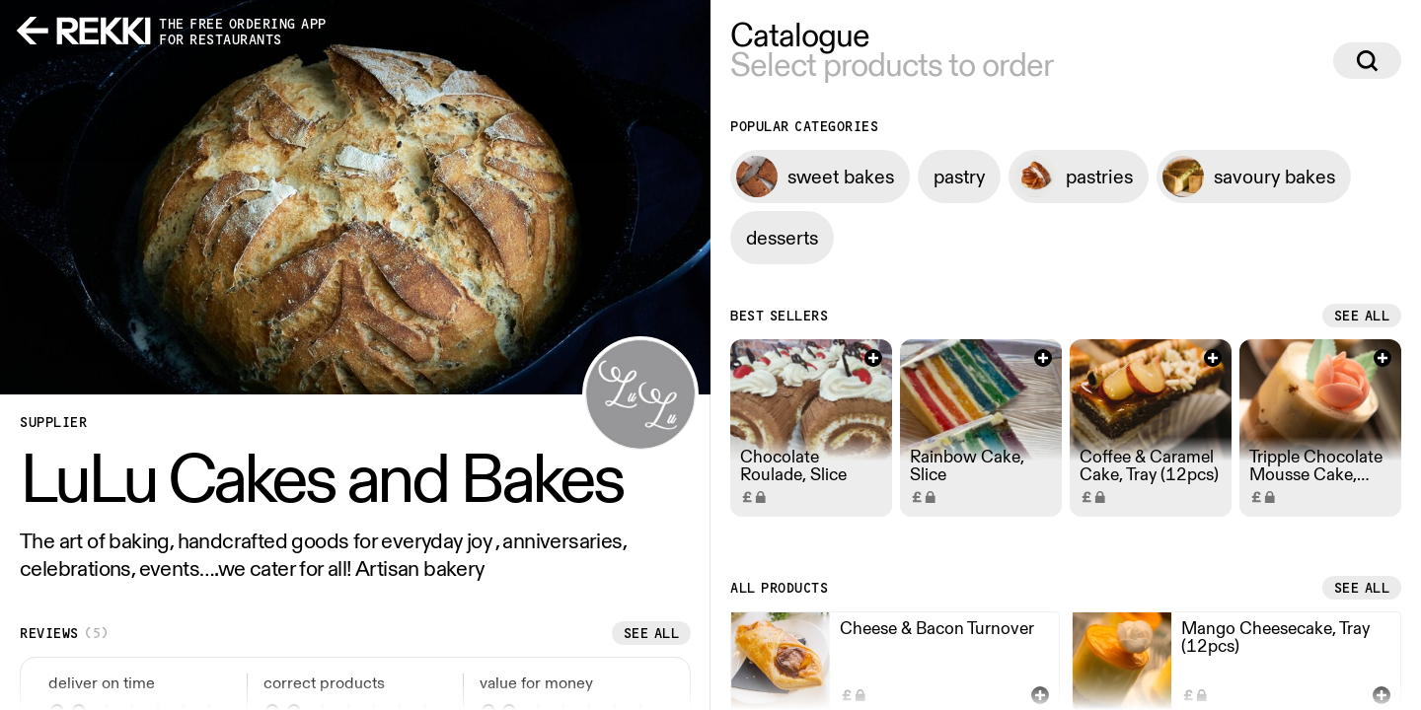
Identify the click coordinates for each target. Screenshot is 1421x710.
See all (652, 633)
